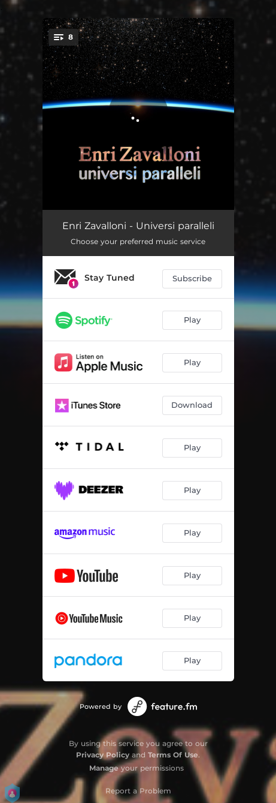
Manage (104, 767)
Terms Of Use (173, 754)
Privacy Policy (102, 754)
